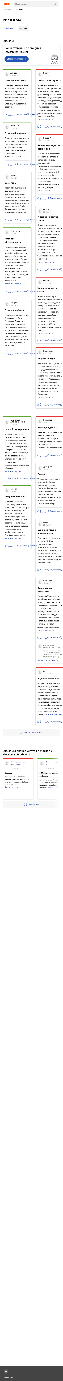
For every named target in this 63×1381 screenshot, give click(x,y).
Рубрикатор (8, 1377)
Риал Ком (8, 9)
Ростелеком (16, 764)
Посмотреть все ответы (46, 660)
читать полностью (13, 284)
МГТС (47, 764)
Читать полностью (12, 787)
